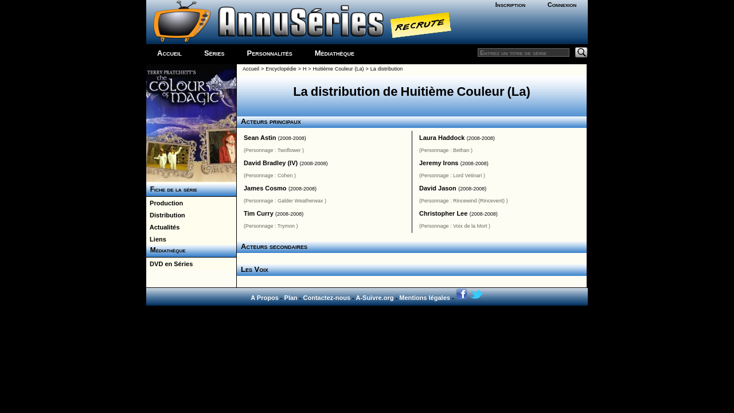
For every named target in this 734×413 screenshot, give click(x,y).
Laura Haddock (441, 137)
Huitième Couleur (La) (338, 69)
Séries (214, 53)
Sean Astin (260, 137)
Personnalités (269, 53)
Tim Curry (259, 213)
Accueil (169, 53)
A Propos (265, 297)
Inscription (510, 4)
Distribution (165, 215)
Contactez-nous (327, 297)
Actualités (162, 227)
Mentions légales (424, 297)
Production (164, 203)
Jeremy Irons (438, 162)
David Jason (437, 188)
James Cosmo (265, 188)
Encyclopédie (281, 69)
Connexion (562, 4)
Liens (156, 239)
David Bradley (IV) (271, 162)
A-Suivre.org (374, 297)
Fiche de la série (171, 189)
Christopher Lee (443, 213)
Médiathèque (334, 53)
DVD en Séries (169, 263)
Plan (291, 297)
